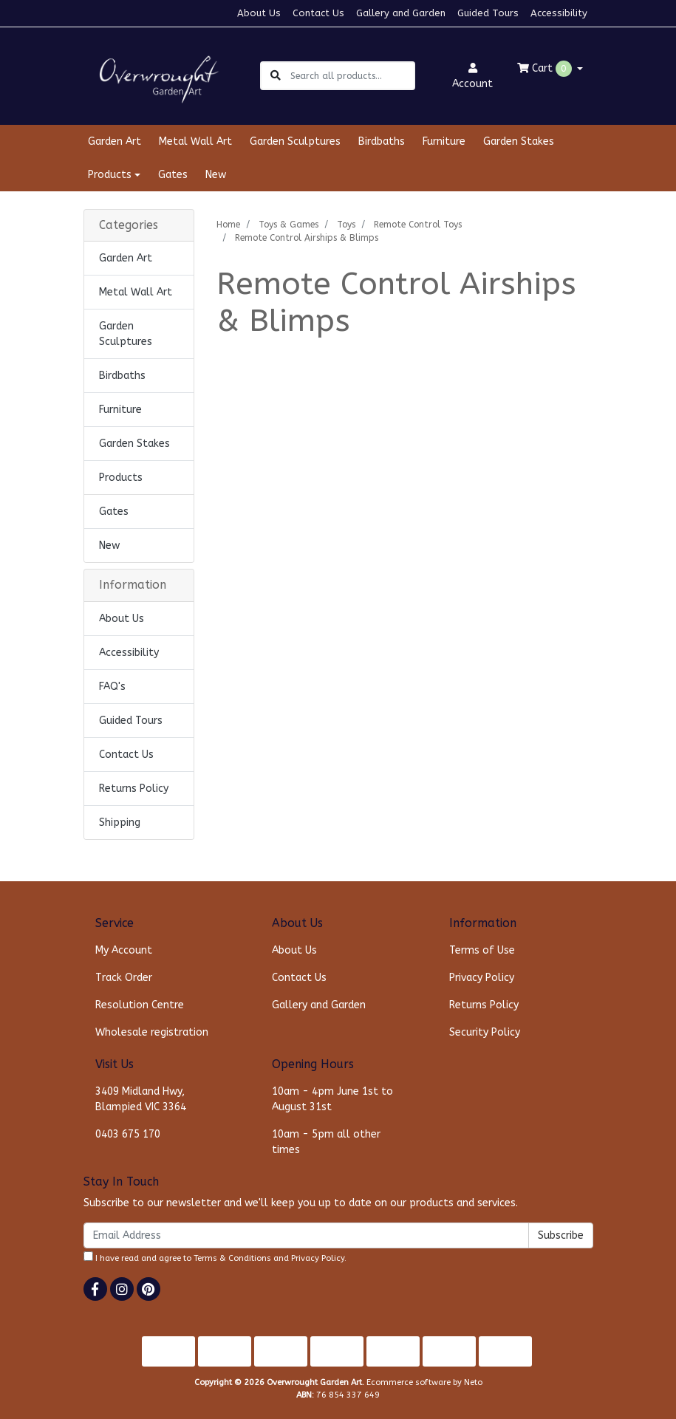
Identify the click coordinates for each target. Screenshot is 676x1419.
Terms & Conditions (232, 1258)
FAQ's (112, 686)
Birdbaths (381, 141)
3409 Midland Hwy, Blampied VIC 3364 (140, 1099)
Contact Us (318, 12)
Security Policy (484, 1032)
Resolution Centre (139, 1005)
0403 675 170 (127, 1134)
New (215, 174)
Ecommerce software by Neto (424, 1382)
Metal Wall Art (195, 141)
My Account (123, 950)
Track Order (123, 977)
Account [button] (472, 76)
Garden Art (114, 141)
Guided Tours (488, 12)
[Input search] (352, 76)
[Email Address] (306, 1235)
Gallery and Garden (400, 12)
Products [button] (110, 174)
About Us (259, 12)
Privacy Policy (481, 977)
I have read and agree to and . (214, 1257)
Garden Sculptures (295, 141)
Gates (173, 174)
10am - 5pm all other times (326, 1142)
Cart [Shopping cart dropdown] (546, 69)
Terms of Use (482, 950)
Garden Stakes (518, 141)
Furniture (444, 141)
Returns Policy (133, 788)
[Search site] (275, 76)
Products (121, 477)
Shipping (119, 822)
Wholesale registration (151, 1032)
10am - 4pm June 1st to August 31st (332, 1099)
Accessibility (558, 12)
